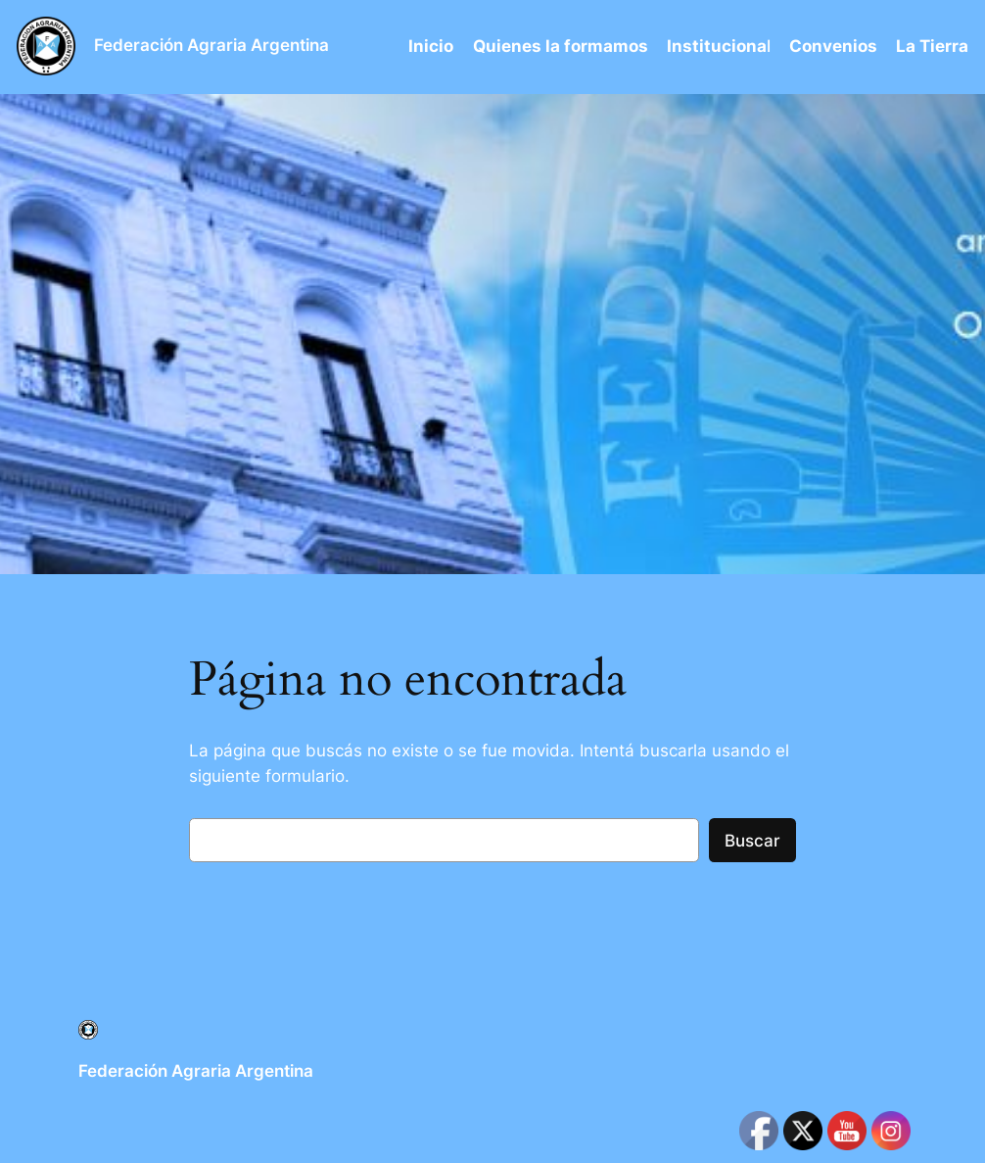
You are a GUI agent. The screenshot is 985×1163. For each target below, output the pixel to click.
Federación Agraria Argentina (211, 45)
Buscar (752, 840)
